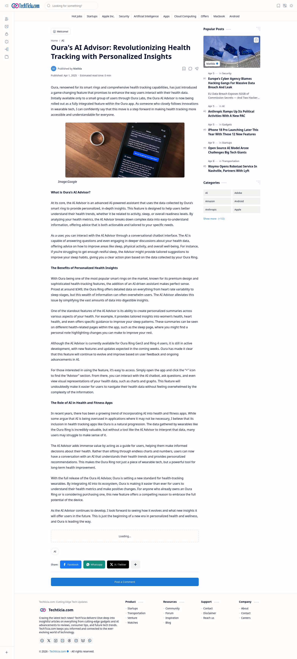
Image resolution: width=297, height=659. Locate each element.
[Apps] (166, 16)
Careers (245, 618)
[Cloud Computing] (185, 16)
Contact (208, 608)
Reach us (208, 618)
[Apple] (246, 209)
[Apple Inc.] (108, 16)
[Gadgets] (227, 124)
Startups (133, 608)
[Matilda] (70, 68)
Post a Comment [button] (125, 582)
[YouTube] (42, 640)
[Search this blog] (71, 5)
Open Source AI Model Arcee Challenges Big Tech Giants (228, 150)
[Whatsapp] (90, 640)
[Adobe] (246, 192)
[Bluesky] (83, 640)
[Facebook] (56, 640)
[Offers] (205, 16)
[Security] (124, 16)
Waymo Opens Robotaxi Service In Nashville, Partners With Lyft (232, 168)
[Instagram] (76, 640)
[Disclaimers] (6, 41)
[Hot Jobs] (77, 16)
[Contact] (6, 26)
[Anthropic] (217, 209)
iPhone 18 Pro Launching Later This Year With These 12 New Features (233, 132)
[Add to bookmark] (256, 40)
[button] (6, 6)
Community (173, 608)
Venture (132, 618)
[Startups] (92, 16)
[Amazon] (217, 201)
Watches (133, 622)
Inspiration (172, 618)
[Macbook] (219, 16)
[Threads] (69, 640)
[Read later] (184, 68)
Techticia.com (59, 651)
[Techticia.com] (25, 5)
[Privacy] (6, 34)
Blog (168, 622)
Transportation (136, 613)
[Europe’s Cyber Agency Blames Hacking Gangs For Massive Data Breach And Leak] (231, 52)
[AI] (55, 551)
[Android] (234, 16)
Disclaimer (209, 613)
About (245, 608)
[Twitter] (49, 640)
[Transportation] (230, 161)
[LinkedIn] (62, 640)
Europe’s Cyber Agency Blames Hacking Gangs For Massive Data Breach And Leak (231, 83)
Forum (170, 613)
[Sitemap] (6, 49)
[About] (6, 19)
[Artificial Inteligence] (146, 16)
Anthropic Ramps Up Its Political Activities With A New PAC (231, 113)
